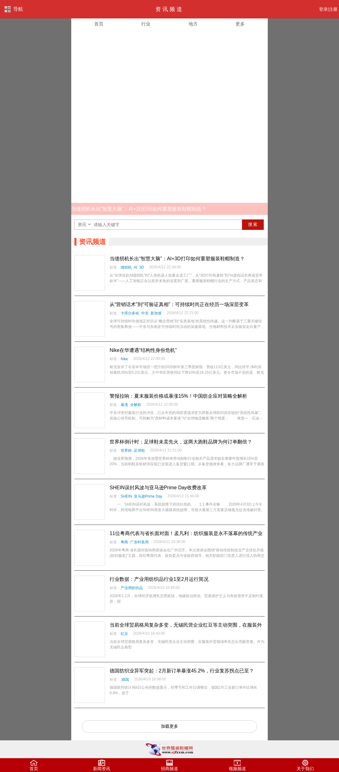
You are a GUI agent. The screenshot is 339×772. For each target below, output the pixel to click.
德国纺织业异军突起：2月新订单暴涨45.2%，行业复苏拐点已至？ (182, 670)
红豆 (124, 634)
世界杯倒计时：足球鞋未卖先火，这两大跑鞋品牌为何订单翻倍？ (181, 441)
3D (141, 267)
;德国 (125, 679)
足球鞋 (139, 450)
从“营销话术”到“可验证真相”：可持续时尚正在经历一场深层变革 (179, 304)
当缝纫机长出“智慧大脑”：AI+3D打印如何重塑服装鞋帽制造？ (177, 258)
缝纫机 (126, 267)
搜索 (253, 224)
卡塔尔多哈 (130, 313)
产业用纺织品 (132, 588)
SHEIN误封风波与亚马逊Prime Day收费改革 (158, 487)
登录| (324, 9)
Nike (124, 359)
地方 (193, 24)
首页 (98, 24)
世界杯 (126, 450)
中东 (145, 313)
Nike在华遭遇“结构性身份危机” (143, 350)
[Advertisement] (169, 77)
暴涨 (124, 405)
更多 (240, 24)
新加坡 (156, 313)
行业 (145, 24)
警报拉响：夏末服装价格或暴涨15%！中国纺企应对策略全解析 (178, 396)
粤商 (124, 542)
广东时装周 (139, 542)
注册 (333, 9)
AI (135, 267)
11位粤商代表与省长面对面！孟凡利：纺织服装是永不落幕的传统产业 (186, 533)
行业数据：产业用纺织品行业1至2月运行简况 (159, 579)
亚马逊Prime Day (148, 496)
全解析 (135, 405)
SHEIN (126, 496)
